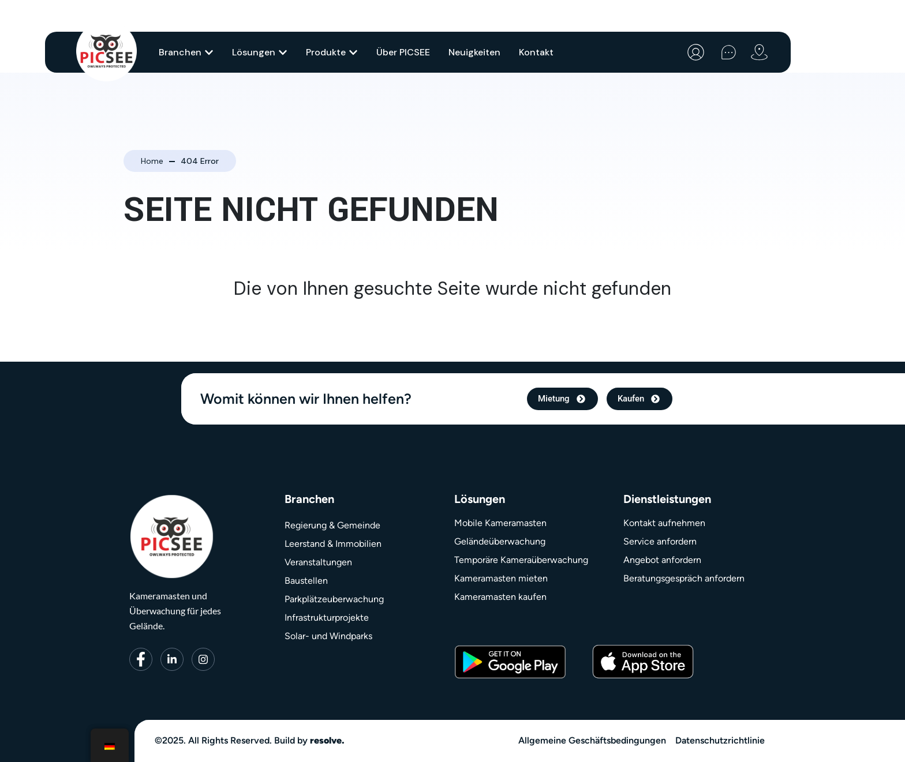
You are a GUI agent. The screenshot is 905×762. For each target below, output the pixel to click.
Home (152, 161)
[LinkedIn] (172, 659)
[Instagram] (203, 659)
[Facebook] (140, 659)
